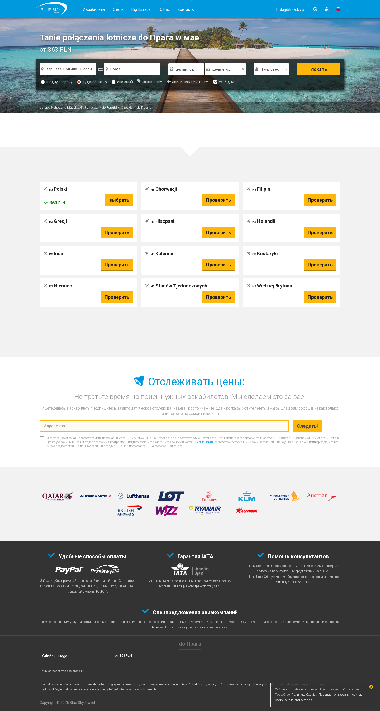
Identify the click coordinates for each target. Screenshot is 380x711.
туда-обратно (92, 82)
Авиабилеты (94, 9)
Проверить (218, 200)
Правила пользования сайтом (341, 694)
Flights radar (141, 9)
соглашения (205, 442)
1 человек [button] (270, 69)
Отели (118, 9)
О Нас (165, 9)
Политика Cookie (303, 694)
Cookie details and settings (293, 700)
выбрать (119, 200)
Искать (318, 69)
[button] (290, 9)
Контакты (186, 9)
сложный (122, 82)
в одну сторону (57, 82)
